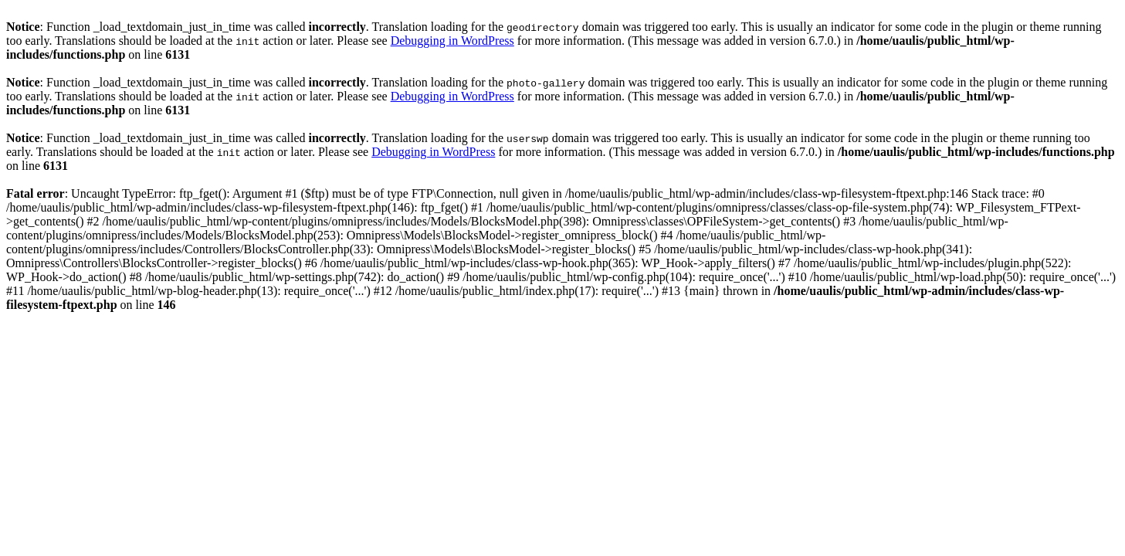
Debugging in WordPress (452, 40)
